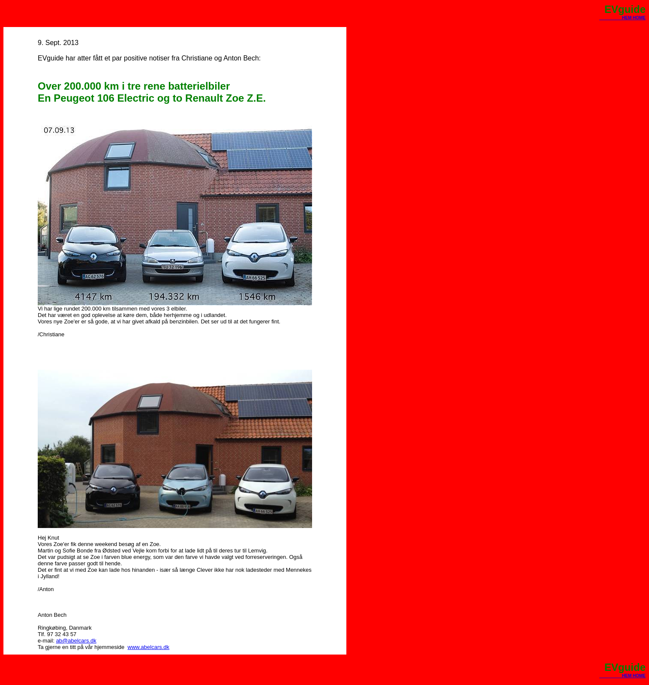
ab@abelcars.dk (76, 640)
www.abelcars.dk (149, 647)
